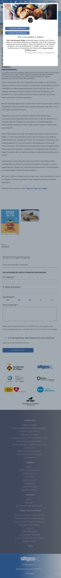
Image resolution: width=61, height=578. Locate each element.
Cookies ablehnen (17, 28)
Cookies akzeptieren (17, 33)
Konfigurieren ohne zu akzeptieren (40, 53)
